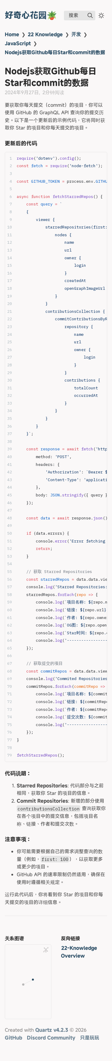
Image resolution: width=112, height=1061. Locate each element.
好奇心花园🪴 (31, 15)
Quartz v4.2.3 (51, 1030)
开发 (76, 34)
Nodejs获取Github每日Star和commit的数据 (55, 52)
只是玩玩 (89, 1037)
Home (12, 34)
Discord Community (51, 1037)
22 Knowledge (45, 34)
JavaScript (18, 43)
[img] (90, 15)
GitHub (13, 1037)
